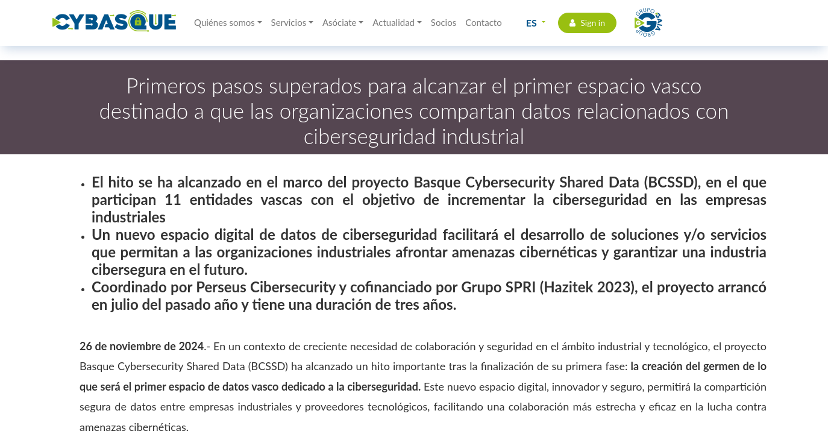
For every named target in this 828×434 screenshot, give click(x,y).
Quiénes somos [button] (224, 22)
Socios (443, 22)
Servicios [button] (289, 22)
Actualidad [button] (393, 22)
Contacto (483, 22)
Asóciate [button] (339, 22)
